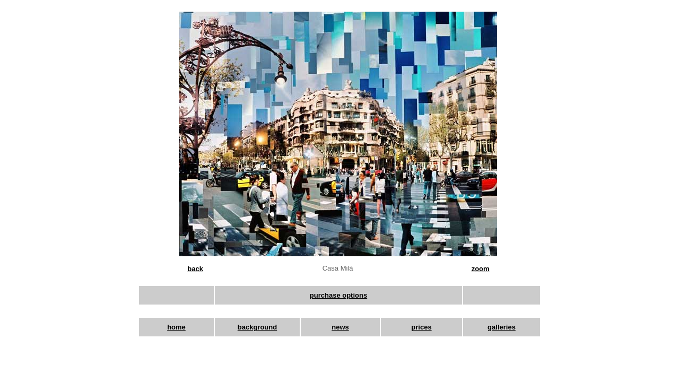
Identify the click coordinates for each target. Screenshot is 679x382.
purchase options (338, 295)
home (176, 327)
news (340, 327)
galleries (502, 327)
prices (421, 327)
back (195, 269)
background (257, 327)
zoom (481, 269)
